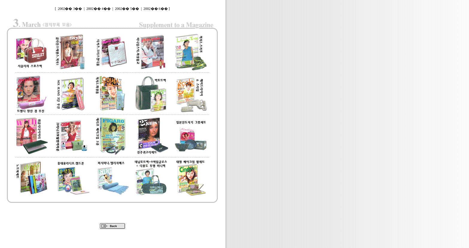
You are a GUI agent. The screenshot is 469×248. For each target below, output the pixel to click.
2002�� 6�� (156, 9)
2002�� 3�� (70, 9)
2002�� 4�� (98, 9)
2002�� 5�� (127, 9)
